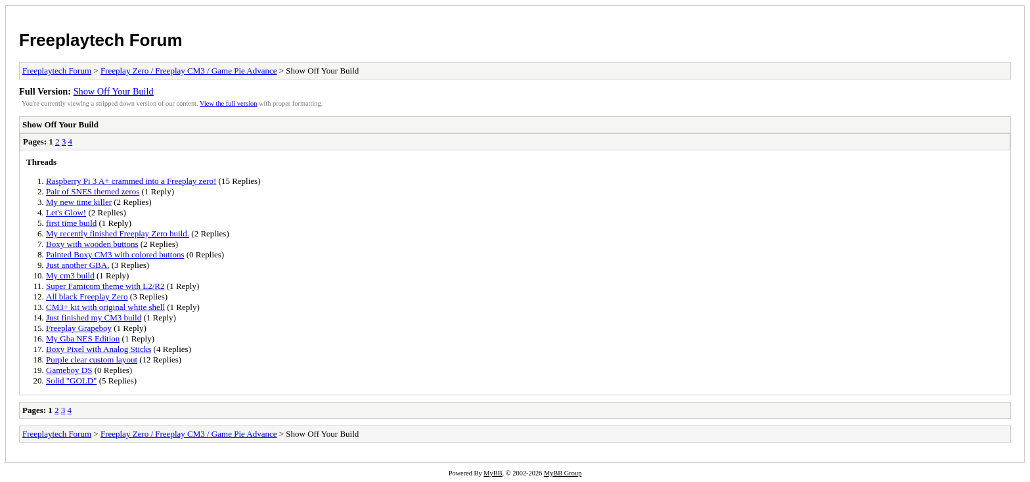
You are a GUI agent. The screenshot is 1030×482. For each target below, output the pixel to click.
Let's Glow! (66, 212)
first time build (71, 223)
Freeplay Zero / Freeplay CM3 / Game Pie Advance (189, 71)
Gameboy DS (69, 370)
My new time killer (79, 202)
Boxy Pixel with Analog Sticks (98, 349)
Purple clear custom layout (91, 359)
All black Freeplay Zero (87, 296)
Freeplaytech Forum (101, 40)
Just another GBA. (77, 265)
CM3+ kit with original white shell (105, 307)
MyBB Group (562, 473)
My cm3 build (70, 275)
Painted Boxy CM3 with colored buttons (115, 254)
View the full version (228, 103)
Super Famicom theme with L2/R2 (105, 286)
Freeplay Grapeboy (79, 328)
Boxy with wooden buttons (92, 244)
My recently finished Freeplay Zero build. (117, 233)
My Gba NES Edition (83, 338)
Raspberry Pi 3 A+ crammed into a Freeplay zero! (131, 181)
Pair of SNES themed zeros (92, 191)
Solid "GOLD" (71, 380)
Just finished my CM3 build (93, 317)
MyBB (492, 473)
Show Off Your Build (114, 91)
